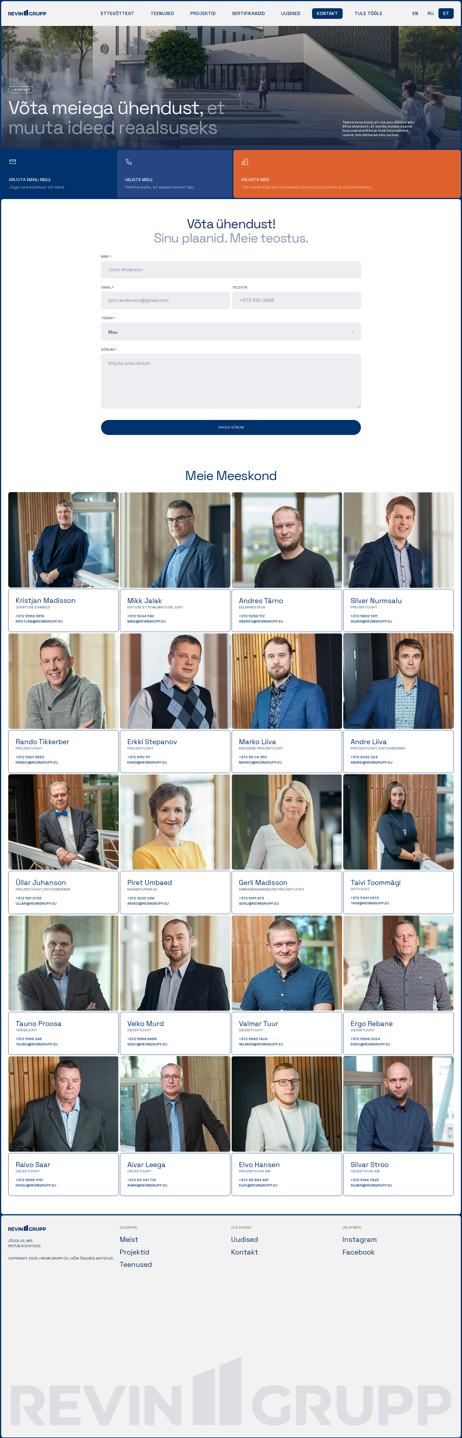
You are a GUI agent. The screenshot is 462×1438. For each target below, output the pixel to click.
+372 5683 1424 (253, 1039)
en (415, 13)
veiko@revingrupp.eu (147, 1044)
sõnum (107, 349)
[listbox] (231, 331)
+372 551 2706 (29, 898)
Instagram (359, 1239)
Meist (129, 1239)
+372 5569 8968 (142, 1039)
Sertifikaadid (248, 13)
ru (431, 13)
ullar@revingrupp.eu (36, 903)
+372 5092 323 (364, 757)
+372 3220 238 (140, 898)
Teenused (162, 13)
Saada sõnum (231, 427)
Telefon (239, 287)
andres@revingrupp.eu (261, 621)
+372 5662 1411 (364, 616)
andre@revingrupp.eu (371, 762)
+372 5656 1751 (29, 1180)
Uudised (290, 13)
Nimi (104, 256)
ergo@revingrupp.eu (370, 1044)
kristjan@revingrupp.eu (39, 621)
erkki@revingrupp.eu (147, 762)
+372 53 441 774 (141, 1180)
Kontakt (327, 13)
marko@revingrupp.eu (260, 762)
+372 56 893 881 (253, 1180)
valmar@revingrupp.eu (261, 1044)
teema (107, 318)
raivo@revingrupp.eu (36, 1185)
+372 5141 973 (251, 898)
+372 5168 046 (29, 1039)
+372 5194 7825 (365, 1180)
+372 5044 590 (140, 616)
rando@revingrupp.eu (37, 762)
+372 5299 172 (252, 616)
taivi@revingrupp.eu (370, 903)
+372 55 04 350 (253, 757)
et (446, 13)
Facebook (358, 1251)
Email (106, 287)
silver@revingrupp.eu (371, 621)
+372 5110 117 (139, 757)
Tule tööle (368, 13)
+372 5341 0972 (365, 898)
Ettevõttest (117, 13)
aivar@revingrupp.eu (147, 1185)
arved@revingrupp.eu (148, 903)
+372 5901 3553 (30, 757)
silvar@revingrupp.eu (371, 1185)
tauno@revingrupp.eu (37, 1044)
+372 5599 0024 (365, 1039)
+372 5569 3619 (30, 616)
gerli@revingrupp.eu (259, 903)
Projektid (202, 13)
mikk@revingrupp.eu (146, 621)
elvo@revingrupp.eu (258, 1185)
